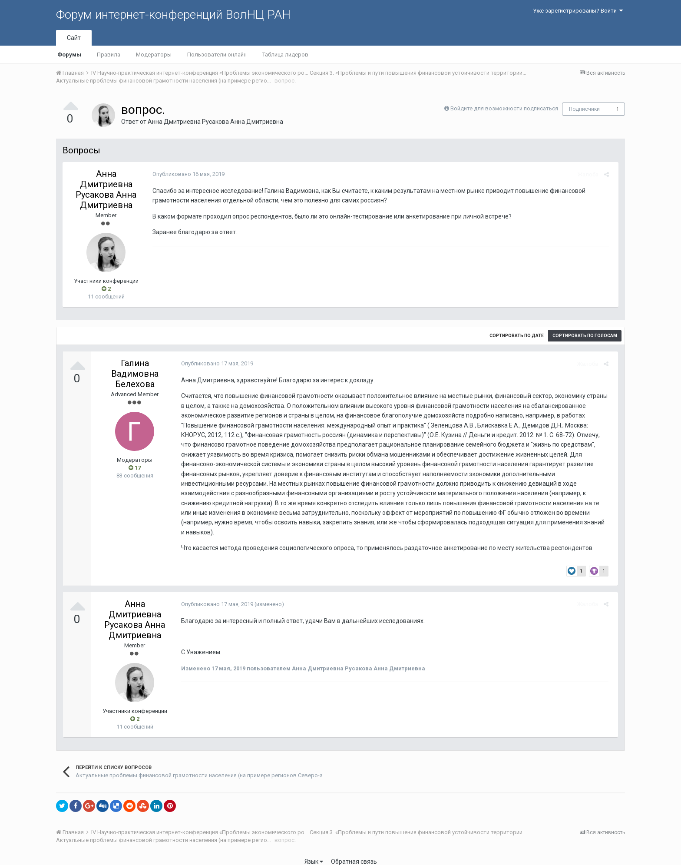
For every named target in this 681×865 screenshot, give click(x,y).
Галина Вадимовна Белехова (135, 373)
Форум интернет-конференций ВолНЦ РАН (173, 14)
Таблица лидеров (285, 54)
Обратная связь (354, 851)
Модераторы (154, 54)
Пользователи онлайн (217, 54)
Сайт (74, 37)
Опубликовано (185, 174)
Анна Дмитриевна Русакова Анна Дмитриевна (215, 121)
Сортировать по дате (516, 335)
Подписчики (584, 109)
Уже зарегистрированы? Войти (578, 10)
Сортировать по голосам (584, 335)
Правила (108, 54)
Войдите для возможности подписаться (504, 108)
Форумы (69, 54)
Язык (313, 851)
